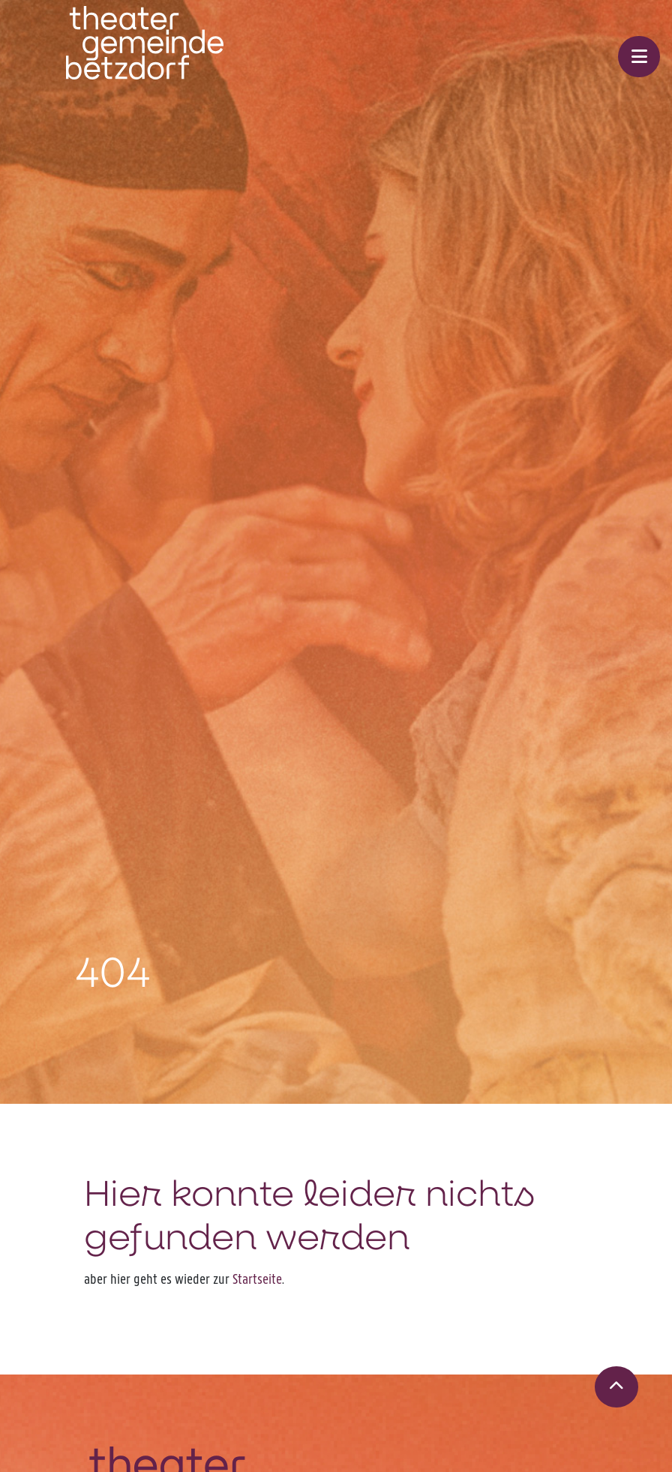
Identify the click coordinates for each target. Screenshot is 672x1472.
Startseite (257, 1279)
